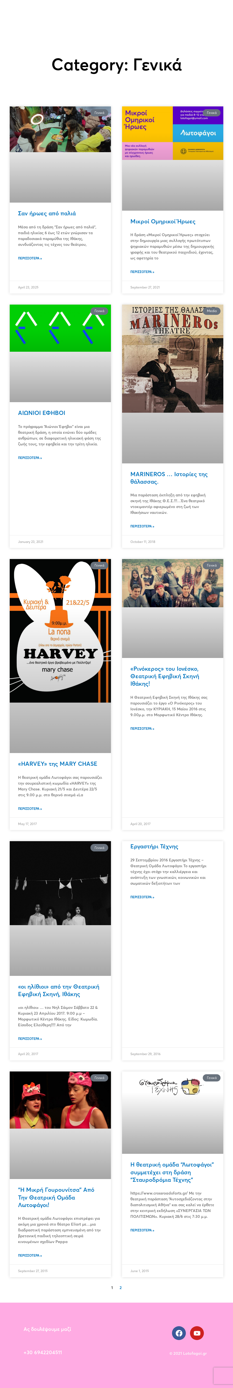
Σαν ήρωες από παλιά (47, 213)
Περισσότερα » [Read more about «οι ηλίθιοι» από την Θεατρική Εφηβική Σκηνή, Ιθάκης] (30, 1039)
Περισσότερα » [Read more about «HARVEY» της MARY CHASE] (30, 809)
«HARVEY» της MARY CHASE (57, 763)
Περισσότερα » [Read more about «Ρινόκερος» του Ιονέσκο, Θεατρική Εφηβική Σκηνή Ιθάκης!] (142, 728)
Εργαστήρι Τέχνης (154, 846)
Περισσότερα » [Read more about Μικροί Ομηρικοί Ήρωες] (142, 272)
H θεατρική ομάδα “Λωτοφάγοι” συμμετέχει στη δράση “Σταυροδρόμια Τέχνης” (172, 1172)
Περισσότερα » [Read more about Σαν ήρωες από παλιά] (30, 258)
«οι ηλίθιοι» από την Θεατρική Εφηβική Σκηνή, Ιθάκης (58, 990)
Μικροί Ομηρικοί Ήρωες (163, 221)
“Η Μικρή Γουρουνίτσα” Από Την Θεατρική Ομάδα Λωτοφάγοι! (56, 1197)
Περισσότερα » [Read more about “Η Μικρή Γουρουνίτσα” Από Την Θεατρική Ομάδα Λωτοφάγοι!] (30, 1255)
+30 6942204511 (43, 1352)
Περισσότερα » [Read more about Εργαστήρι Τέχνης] (142, 897)
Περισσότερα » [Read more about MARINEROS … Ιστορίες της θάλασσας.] (142, 526)
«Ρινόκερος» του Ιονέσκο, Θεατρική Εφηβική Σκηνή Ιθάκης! (164, 676)
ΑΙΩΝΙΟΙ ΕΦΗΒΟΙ (41, 412)
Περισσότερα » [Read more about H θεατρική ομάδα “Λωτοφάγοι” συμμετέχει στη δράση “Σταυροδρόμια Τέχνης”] (142, 1230)
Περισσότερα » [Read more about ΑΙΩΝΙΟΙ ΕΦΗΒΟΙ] (30, 458)
